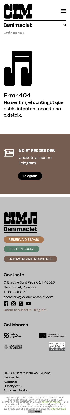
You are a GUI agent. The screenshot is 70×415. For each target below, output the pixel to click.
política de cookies (51, 402)
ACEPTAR (35, 411)
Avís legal (10, 381)
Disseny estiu (13, 386)
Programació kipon (17, 390)
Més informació (58, 408)
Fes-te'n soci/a (22, 248)
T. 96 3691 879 (15, 292)
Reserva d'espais (24, 239)
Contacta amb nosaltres (30, 258)
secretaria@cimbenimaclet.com (28, 296)
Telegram (30, 176)
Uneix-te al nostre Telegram (25, 309)
